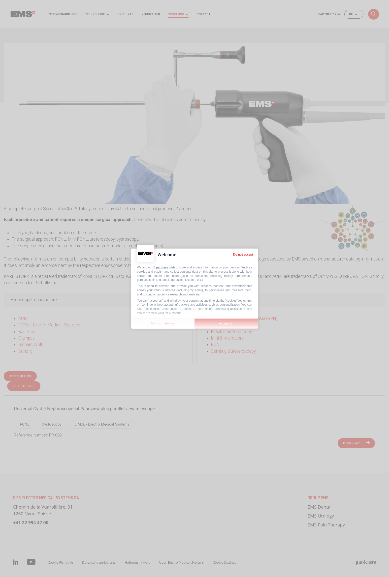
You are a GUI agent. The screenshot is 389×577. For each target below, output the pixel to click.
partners (162, 267)
